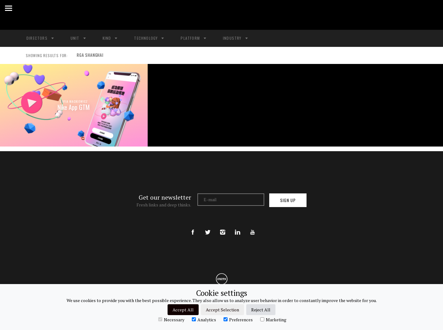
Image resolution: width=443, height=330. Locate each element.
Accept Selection (222, 310)
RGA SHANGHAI (88, 56)
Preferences (238, 319)
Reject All (260, 310)
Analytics (204, 319)
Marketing (273, 319)
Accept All (183, 310)
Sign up (288, 200)
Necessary (171, 319)
